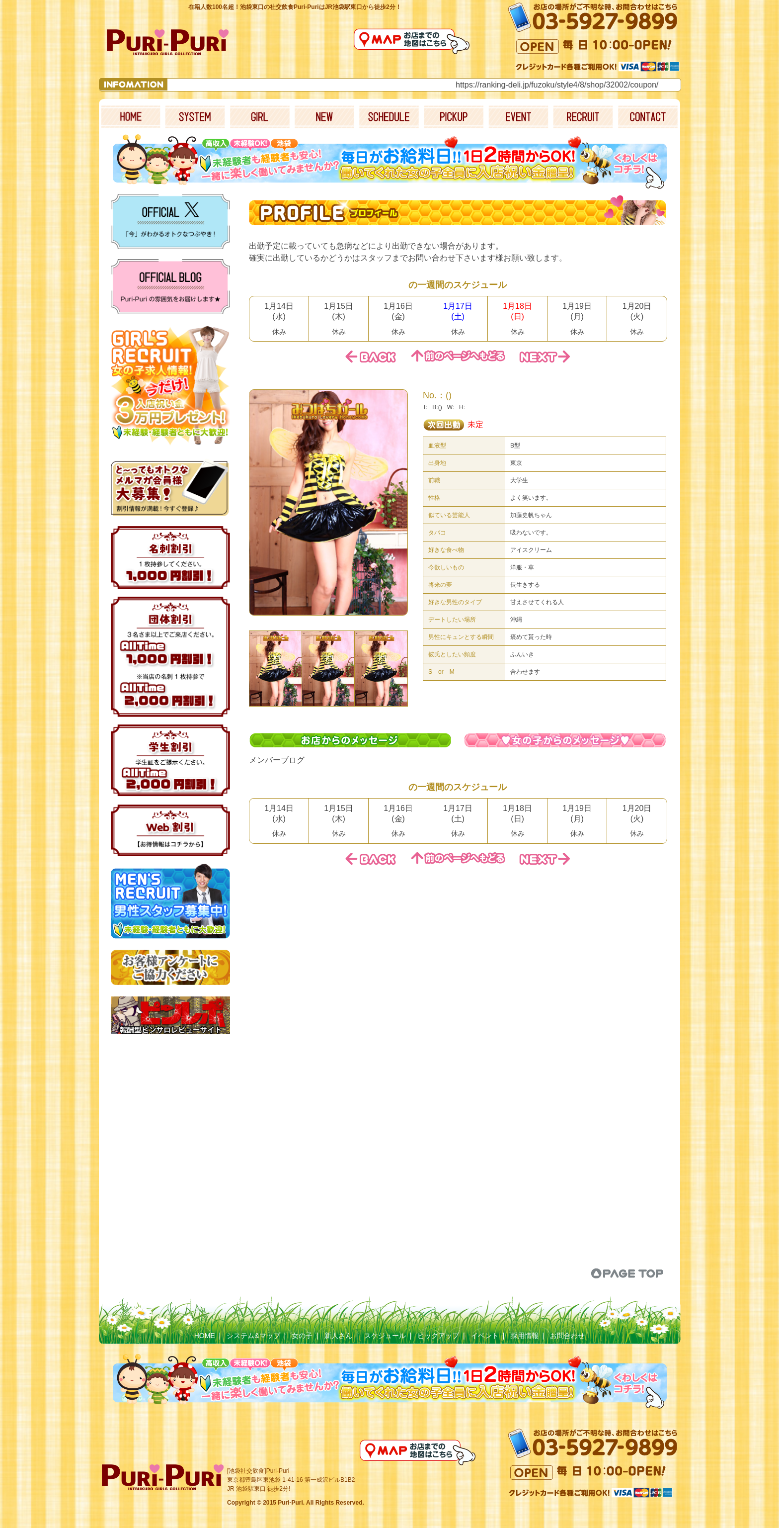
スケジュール (385, 1336)
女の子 (302, 1336)
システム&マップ (253, 1336)
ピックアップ (438, 1336)
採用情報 (525, 1336)
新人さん (338, 1336)
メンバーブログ (277, 760)
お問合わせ (567, 1336)
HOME (204, 1336)
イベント (485, 1336)
